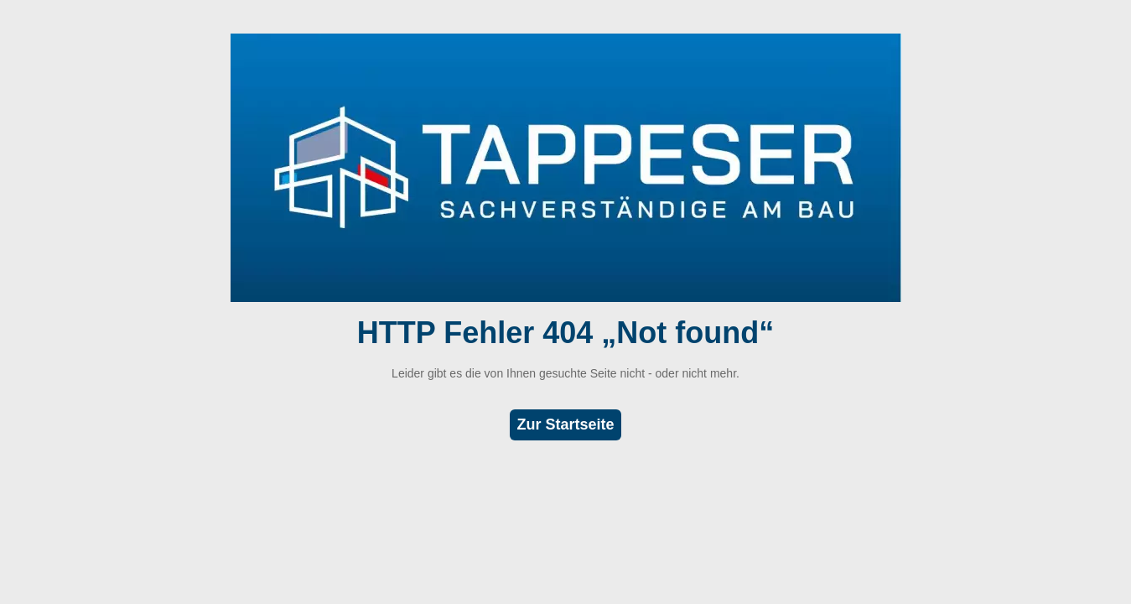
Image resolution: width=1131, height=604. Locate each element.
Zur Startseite (565, 424)
